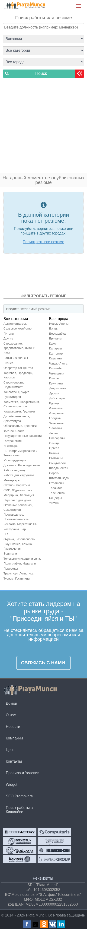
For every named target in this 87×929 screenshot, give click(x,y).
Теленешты (57, 493)
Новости (13, 727)
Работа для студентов (18, 475)
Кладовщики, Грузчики (19, 411)
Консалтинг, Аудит (16, 392)
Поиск (41, 73)
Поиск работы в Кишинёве (19, 810)
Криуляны (56, 383)
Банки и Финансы (15, 358)
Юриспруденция (14, 460)
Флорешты (56, 413)
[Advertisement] (43, 127)
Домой (11, 703)
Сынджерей (57, 463)
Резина (54, 453)
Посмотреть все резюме (43, 242)
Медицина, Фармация (18, 495)
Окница (54, 443)
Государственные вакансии (22, 436)
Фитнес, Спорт (13, 431)
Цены (10, 750)
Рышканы (56, 458)
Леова (53, 433)
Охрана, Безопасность (19, 539)
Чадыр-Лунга (58, 363)
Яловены (55, 428)
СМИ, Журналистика (17, 490)
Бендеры (55, 498)
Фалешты (56, 408)
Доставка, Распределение (21, 465)
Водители (10, 553)
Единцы (54, 403)
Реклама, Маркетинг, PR (20, 524)
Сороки (54, 473)
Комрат (54, 378)
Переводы (10, 568)
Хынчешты (56, 423)
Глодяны (55, 418)
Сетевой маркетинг (16, 485)
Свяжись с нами (43, 662)
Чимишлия (56, 373)
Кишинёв (55, 368)
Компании (14, 738)
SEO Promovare (19, 796)
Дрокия (54, 393)
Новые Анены (58, 323)
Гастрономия (12, 441)
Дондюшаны (58, 388)
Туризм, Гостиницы (16, 578)
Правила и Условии (22, 773)
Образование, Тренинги (20, 426)
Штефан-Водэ (59, 478)
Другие (8, 338)
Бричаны (55, 338)
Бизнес (8, 363)
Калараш (55, 348)
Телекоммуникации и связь (22, 558)
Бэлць (53, 328)
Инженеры (10, 445)
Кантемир (56, 353)
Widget (11, 784)
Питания (9, 333)
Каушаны (55, 358)
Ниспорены (57, 438)
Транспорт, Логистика (18, 573)
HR (5, 534)
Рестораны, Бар (14, 529)
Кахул (53, 343)
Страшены (56, 483)
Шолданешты (58, 468)
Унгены (54, 503)
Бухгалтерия (12, 397)
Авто (6, 353)
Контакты (14, 761)
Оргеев (54, 448)
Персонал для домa (17, 500)
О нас (11, 715)
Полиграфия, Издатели (19, 563)
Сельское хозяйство (17, 328)
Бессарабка (57, 333)
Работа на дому (14, 470)
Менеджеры (11, 480)
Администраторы (15, 323)
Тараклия (55, 488)
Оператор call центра (18, 368)
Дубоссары (57, 398)
